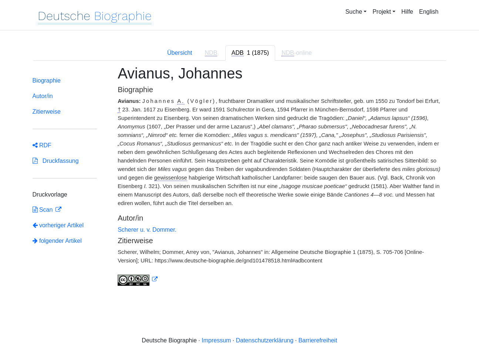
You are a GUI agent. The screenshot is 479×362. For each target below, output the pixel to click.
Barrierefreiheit (317, 340)
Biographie (47, 80)
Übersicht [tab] (179, 53)
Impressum (216, 340)
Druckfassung (56, 161)
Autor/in (43, 96)
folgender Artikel (57, 241)
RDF (42, 145)
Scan (43, 210)
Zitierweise (47, 111)
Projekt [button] (381, 12)
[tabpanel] (239, 179)
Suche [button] (353, 12)
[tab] (250, 53)
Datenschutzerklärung (265, 340)
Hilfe (407, 12)
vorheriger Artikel (58, 225)
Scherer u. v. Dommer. (147, 230)
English (428, 12)
